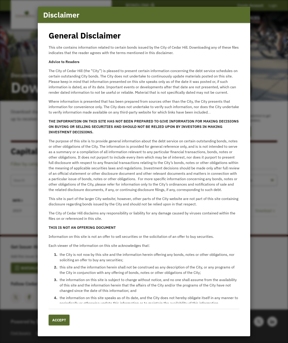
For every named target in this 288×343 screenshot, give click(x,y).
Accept (59, 320)
